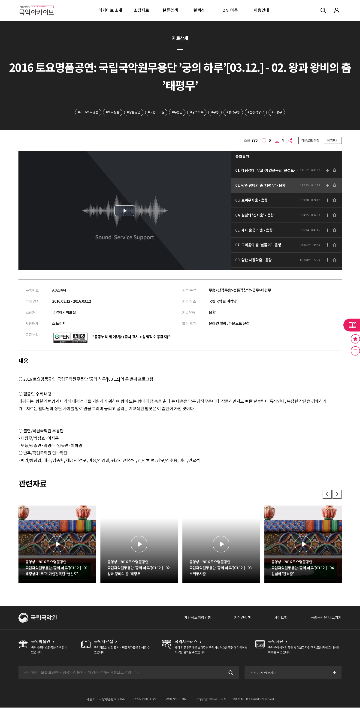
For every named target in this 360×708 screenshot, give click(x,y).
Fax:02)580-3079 (176, 700)
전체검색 (323, 10)
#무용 (215, 112)
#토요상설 (112, 112)
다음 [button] (337, 494)
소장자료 (141, 10)
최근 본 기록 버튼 (355, 351)
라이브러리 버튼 (351, 325)
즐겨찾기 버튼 (355, 338)
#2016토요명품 (88, 112)
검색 (230, 673)
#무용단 (177, 112)
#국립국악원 (156, 112)
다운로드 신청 (310, 141)
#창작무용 (233, 112)
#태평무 (277, 112)
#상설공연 (133, 112)
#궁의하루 (197, 112)
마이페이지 (337, 10)
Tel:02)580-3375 (144, 700)
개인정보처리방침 (197, 618)
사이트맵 (280, 618)
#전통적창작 (256, 112)
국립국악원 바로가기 (326, 618)
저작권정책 (242, 618)
